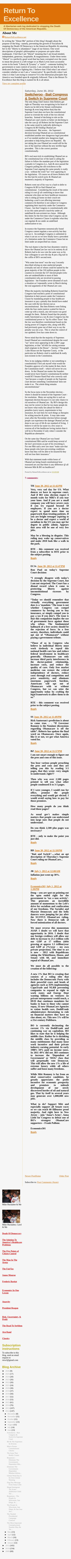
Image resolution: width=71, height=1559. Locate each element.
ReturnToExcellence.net (15, 37)
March (10, 1537)
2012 (7, 1411)
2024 (7, 1377)
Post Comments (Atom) (47, 1182)
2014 (7, 1405)
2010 (7, 1548)
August (11, 1425)
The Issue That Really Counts (13, 1454)
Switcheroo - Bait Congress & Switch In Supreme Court (46, 96)
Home (38, 1176)
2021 (7, 1385)
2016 (7, 1399)
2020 (7, 1388)
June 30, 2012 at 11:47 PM (51, 566)
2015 (7, 1402)
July (9, 1427)
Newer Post (30, 1176)
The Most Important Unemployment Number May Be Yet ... (14, 1526)
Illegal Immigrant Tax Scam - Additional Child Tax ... (14, 1490)
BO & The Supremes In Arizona (14, 1443)
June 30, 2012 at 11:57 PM (48, 751)
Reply (34, 558)
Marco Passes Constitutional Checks (13, 1448)
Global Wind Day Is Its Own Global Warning (14, 1478)
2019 (7, 1391)
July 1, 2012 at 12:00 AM (47, 871)
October (11, 1419)
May (10, 1532)
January (11, 1543)
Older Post (64, 1176)
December (12, 1414)
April (10, 1535)
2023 (7, 1379)
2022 (7, 1382)
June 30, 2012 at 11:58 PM (48, 850)
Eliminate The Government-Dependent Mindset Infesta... (14, 1470)
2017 (7, 1397)
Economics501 (38, 886)
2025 (7, 1374)
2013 (7, 1408)
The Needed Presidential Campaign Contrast (12, 1517)
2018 (7, 1394)
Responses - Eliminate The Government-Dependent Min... (14, 1461)
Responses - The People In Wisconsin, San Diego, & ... (13, 1499)
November (12, 1417)
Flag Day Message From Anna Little (14, 1483)
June (10, 1430)
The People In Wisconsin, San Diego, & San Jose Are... (14, 1508)
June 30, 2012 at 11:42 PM (48, 486)
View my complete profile (14, 83)
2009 (7, 1551)
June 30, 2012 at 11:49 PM (47, 717)
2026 (7, 1371)
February (11, 1540)
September (12, 1422)
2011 (7, 1545)
